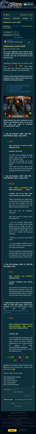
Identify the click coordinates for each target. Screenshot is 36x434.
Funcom (26, 417)
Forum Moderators (27, 26)
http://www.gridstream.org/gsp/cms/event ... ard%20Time (18, 311)
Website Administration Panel (18, 412)
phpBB (13, 403)
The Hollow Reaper (15, 89)
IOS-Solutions (31, 426)
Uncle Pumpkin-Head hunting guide (19, 85)
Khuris (12, 419)
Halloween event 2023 (12, 22)
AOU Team (16, 26)
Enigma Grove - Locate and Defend (19, 91)
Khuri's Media (22, 426)
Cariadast (10, 40)
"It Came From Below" (15, 87)
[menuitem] (8, 14)
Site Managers (7, 28)
